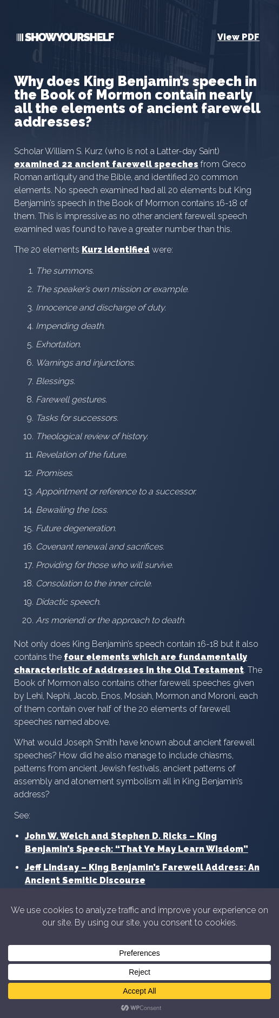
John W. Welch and (68, 836)
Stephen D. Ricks (149, 836)
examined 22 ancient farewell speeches (106, 164)
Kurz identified (116, 249)
